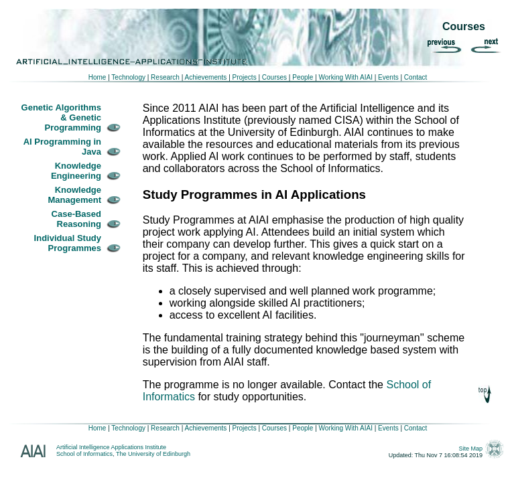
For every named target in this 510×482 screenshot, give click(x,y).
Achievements (205, 77)
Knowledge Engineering (76, 171)
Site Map (471, 448)
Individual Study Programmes (67, 243)
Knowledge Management (74, 195)
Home (97, 77)
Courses (274, 77)
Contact (415, 77)
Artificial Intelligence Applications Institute (111, 447)
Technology (128, 77)
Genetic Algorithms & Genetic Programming (61, 117)
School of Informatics (84, 454)
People (301, 77)
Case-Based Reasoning (76, 219)
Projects (245, 77)
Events (388, 77)
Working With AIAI (346, 77)
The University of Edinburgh (153, 454)
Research (164, 77)
